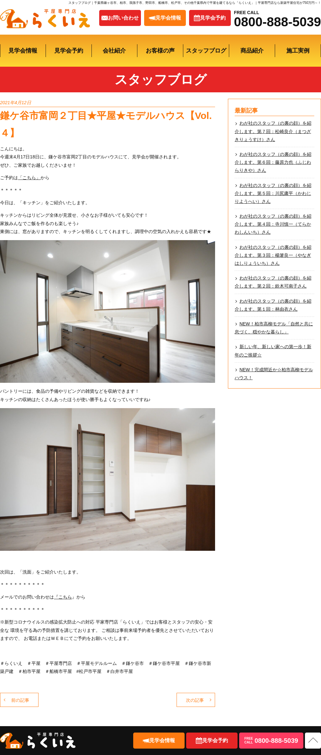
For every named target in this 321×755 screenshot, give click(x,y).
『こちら (63, 597)
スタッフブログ (206, 50)
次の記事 (195, 700)
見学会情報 (22, 50)
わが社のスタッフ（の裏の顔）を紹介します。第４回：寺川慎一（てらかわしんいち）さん (273, 224)
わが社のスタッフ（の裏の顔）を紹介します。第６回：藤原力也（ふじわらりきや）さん (273, 162)
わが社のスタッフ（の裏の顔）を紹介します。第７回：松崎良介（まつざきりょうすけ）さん (273, 131)
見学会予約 (68, 50)
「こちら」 (29, 177)
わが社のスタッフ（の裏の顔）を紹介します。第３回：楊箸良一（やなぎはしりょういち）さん (273, 255)
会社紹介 (114, 50)
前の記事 (20, 700)
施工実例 (297, 50)
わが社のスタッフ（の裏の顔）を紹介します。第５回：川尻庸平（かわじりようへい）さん (273, 193)
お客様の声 (160, 50)
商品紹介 (252, 50)
